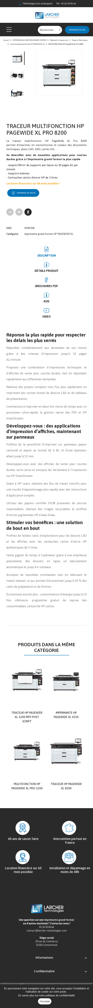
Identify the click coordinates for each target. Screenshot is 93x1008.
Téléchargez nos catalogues (35, 3)
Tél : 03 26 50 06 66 (66, 3)
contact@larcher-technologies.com (47, 930)
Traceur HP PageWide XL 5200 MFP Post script (27, 717)
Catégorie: (12, 234)
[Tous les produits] (19, 212)
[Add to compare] (10, 212)
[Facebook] (28, 212)
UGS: (9, 228)
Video (46, 316)
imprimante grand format (59, 919)
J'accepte (44, 1001)
